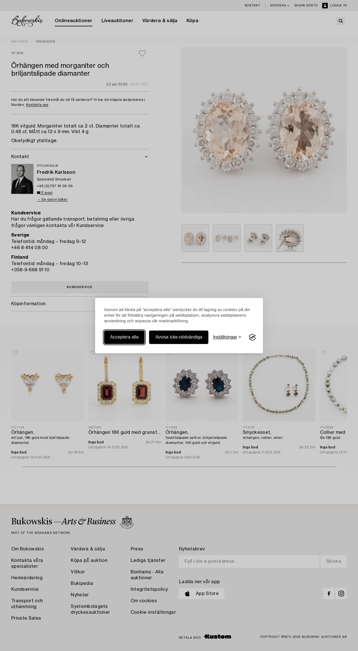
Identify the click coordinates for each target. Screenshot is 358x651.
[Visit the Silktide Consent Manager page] (252, 337)
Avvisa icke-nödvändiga (178, 337)
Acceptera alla (124, 337)
